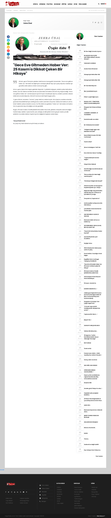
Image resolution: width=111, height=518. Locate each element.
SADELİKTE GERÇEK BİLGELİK (92, 325)
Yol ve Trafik (77, 489)
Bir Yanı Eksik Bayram (90, 85)
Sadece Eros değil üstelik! (91, 444)
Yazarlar (15, 10)
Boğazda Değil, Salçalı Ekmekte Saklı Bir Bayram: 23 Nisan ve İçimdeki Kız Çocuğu (93, 192)
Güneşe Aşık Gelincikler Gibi (92, 74)
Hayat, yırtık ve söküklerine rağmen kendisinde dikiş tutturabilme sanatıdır (92, 377)
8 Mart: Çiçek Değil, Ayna (91, 97)
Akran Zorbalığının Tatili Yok (92, 147)
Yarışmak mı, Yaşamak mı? (92, 198)
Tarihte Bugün (78, 499)
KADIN (86, 433)
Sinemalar (77, 501)
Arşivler (43, 495)
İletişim (43, 501)
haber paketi (56, 516)
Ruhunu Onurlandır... (90, 427)
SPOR (75, 4)
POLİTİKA (50, 4)
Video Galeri (44, 488)
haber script (79, 516)
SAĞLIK (70, 4)
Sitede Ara (94, 487)
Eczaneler (77, 494)
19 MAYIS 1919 (88, 383)
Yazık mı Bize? (88, 142)
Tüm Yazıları (98, 36)
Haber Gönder (24, 503)
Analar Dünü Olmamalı (90, 69)
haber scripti (63, 516)
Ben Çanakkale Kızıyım (90, 91)
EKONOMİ (57, 4)
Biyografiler (95, 492)
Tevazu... (86, 439)
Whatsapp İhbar (24, 500)
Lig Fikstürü (77, 496)
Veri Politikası (9, 503)
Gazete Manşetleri (79, 508)
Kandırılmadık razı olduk (91, 119)
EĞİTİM (64, 4)
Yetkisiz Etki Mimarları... (91, 331)
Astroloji (94, 496)
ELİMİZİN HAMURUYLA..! (90, 289)
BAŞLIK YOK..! (87, 320)
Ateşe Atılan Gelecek (90, 164)
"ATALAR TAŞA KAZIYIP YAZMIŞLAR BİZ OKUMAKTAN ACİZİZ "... (92, 308)
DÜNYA (35, 4)
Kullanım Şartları (24, 498)
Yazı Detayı (30, 10)
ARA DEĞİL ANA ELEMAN (90, 365)
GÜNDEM (42, 4)
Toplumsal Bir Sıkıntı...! (90, 314)
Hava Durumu (78, 487)
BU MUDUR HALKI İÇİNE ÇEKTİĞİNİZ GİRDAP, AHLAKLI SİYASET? (92, 57)
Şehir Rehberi (78, 505)
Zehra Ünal (22, 10)
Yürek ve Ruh (87, 348)
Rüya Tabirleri (95, 494)
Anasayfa (9, 10)
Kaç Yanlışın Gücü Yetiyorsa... (92, 450)
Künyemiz (44, 498)
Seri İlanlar (77, 503)
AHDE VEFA (87, 405)
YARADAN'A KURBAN (90, 63)
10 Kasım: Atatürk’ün (90, 283)
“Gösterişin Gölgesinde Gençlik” (93, 181)
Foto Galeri (44, 485)
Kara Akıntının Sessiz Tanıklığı (92, 153)
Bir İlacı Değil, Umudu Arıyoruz (92, 51)
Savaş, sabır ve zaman (90, 360)
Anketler (94, 489)
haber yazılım (71, 516)
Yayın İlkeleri (9, 500)
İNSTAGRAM (87, 343)
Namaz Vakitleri (78, 492)
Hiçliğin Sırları (88, 243)
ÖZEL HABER (83, 4)
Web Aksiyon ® (101, 516)
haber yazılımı (48, 516)
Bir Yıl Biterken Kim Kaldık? (91, 125)
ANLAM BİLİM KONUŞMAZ (91, 422)
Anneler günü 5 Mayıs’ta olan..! (93, 388)
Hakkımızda (9, 498)
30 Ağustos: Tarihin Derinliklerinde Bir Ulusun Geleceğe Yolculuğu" (91, 337)
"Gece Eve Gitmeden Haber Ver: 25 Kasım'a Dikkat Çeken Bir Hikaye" (93, 266)
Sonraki (2, 470)
